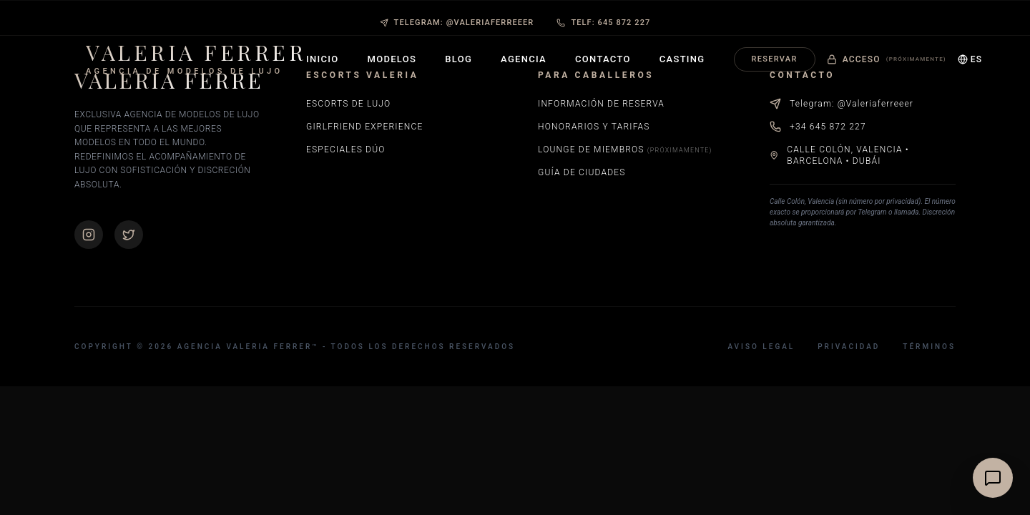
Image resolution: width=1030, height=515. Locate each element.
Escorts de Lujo (348, 104)
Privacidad (849, 346)
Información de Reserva (601, 104)
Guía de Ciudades (582, 172)
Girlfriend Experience (364, 127)
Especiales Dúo (346, 149)
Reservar (775, 59)
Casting (682, 59)
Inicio (322, 59)
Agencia (523, 59)
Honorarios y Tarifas (594, 127)
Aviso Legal (761, 346)
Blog (458, 59)
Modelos (392, 59)
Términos (929, 346)
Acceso (886, 59)
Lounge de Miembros (625, 149)
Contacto (603, 59)
